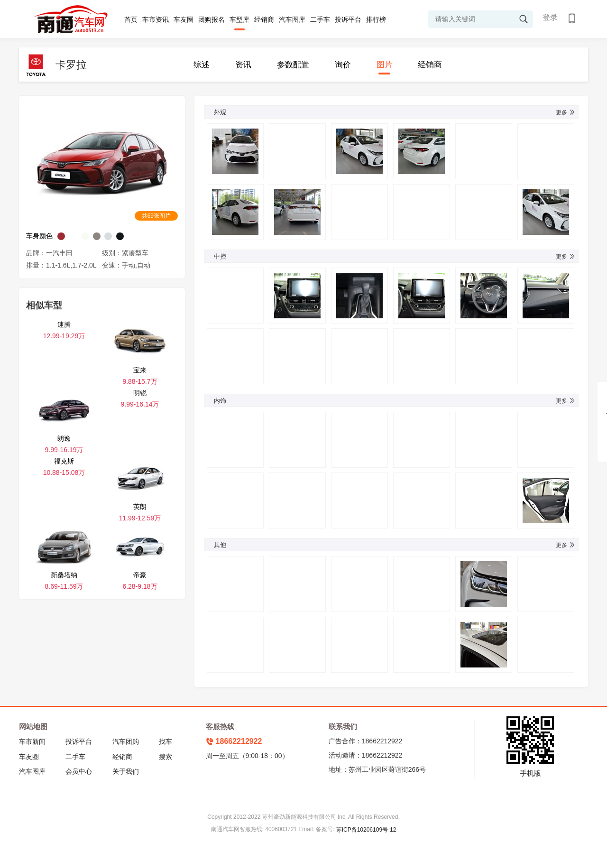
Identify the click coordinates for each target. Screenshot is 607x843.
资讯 (243, 64)
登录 (550, 17)
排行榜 (376, 19)
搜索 (165, 756)
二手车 (320, 19)
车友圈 (183, 19)
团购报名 (211, 19)
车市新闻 (32, 741)
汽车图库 (292, 19)
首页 (131, 19)
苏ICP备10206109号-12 (366, 829)
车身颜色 (39, 236)
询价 (343, 64)
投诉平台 (348, 19)
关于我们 (125, 771)
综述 (201, 64)
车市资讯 (155, 19)
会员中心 (78, 771)
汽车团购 (125, 741)
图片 (385, 64)
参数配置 (293, 64)
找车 (165, 741)
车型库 (239, 19)
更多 (566, 112)
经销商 (264, 19)
